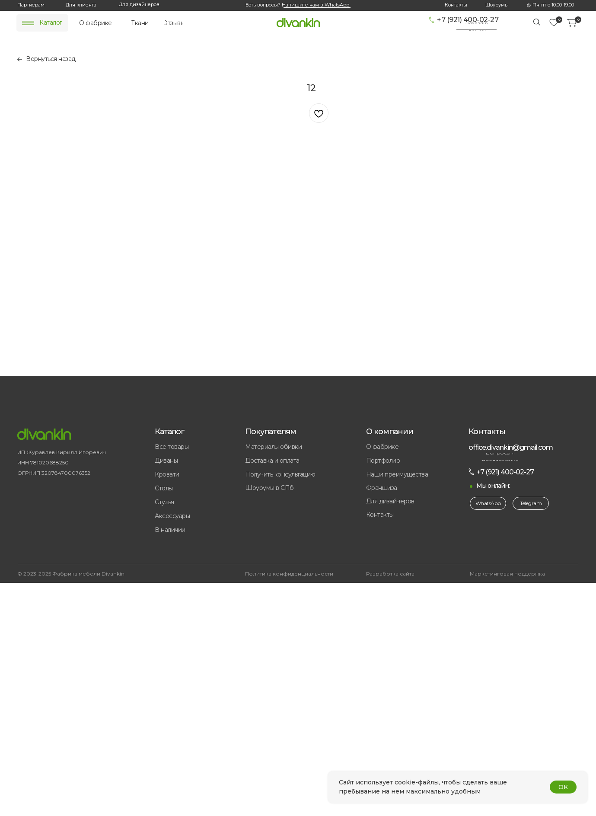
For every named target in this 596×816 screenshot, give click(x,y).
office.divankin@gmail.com (511, 447)
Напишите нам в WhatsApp (315, 5)
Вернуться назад (51, 59)
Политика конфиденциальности (289, 573)
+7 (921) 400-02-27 (467, 20)
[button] (476, 26)
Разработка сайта (390, 573)
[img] (28, 23)
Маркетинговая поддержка (507, 573)
